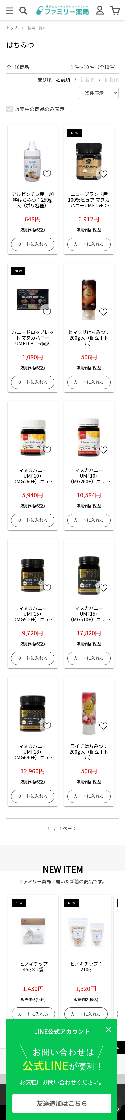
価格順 (112, 79)
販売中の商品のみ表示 (36, 108)
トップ (11, 27)
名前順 (63, 79)
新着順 (87, 79)
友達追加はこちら (61, 1103)
